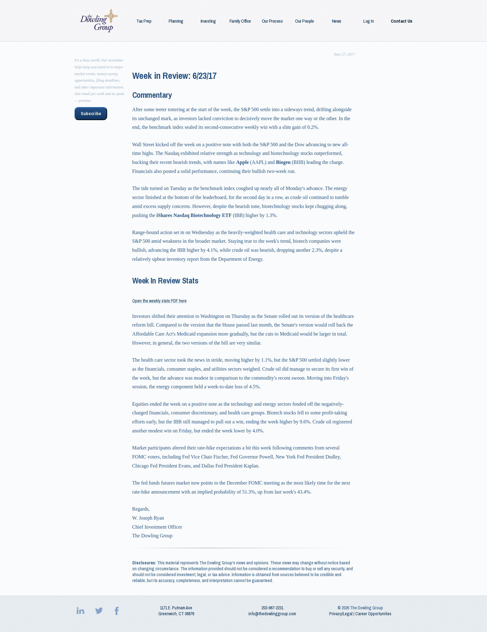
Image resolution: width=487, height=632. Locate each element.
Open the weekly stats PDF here (159, 301)
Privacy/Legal (341, 614)
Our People (304, 21)
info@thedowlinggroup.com (272, 614)
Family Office (240, 21)
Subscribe (91, 113)
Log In (368, 21)
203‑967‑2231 (272, 608)
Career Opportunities (373, 614)
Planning (176, 21)
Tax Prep (143, 21)
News (336, 21)
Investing (208, 21)
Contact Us (401, 21)
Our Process (272, 21)
